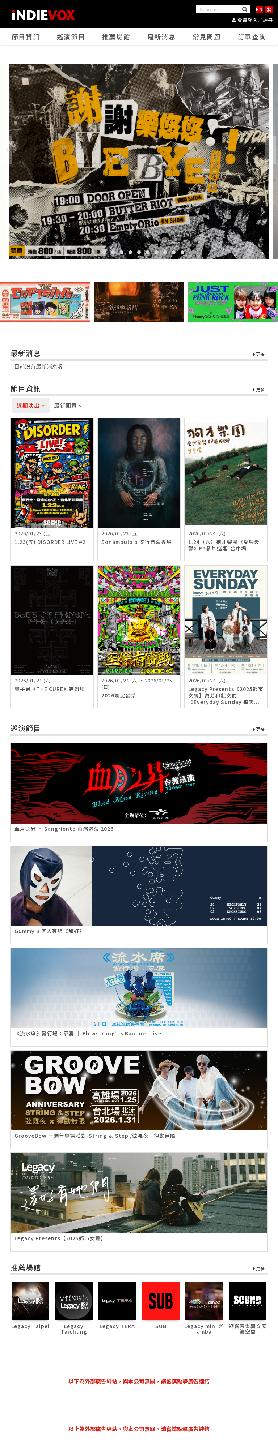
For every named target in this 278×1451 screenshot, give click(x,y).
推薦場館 (116, 36)
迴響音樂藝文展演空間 (248, 1328)
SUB (161, 1326)
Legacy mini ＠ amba (204, 1328)
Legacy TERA (117, 1326)
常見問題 (207, 36)
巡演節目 (71, 36)
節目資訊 (26, 36)
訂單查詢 (252, 36)
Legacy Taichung (74, 1328)
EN (259, 9)
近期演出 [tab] (31, 405)
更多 (259, 354)
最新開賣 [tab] (68, 405)
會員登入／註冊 (252, 20)
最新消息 (161, 36)
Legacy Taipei (30, 1326)
